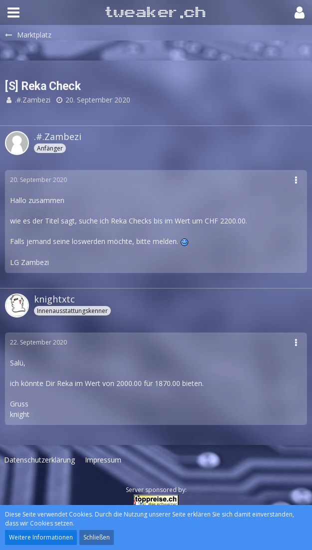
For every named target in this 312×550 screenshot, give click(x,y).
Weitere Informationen (41, 537)
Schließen (96, 537)
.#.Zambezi (32, 99)
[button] (13, 12)
